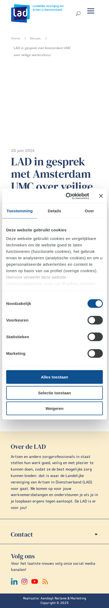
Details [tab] (54, 211)
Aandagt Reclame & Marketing (63, 598)
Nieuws (35, 38)
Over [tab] (89, 211)
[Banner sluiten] (101, 196)
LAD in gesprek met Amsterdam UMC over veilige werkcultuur (52, 180)
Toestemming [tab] (19, 211)
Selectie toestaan (54, 392)
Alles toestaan (54, 377)
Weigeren (54, 408)
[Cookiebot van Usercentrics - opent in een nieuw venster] (67, 195)
